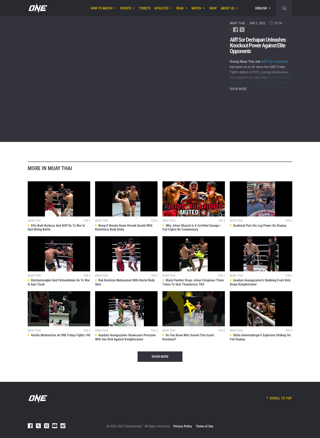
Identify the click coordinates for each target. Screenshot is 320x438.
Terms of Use (204, 426)
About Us (227, 8)
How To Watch (101, 8)
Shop (213, 8)
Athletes (161, 8)
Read (179, 8)
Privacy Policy (182, 426)
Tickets (144, 8)
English (261, 8)
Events (125, 8)
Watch (196, 8)
